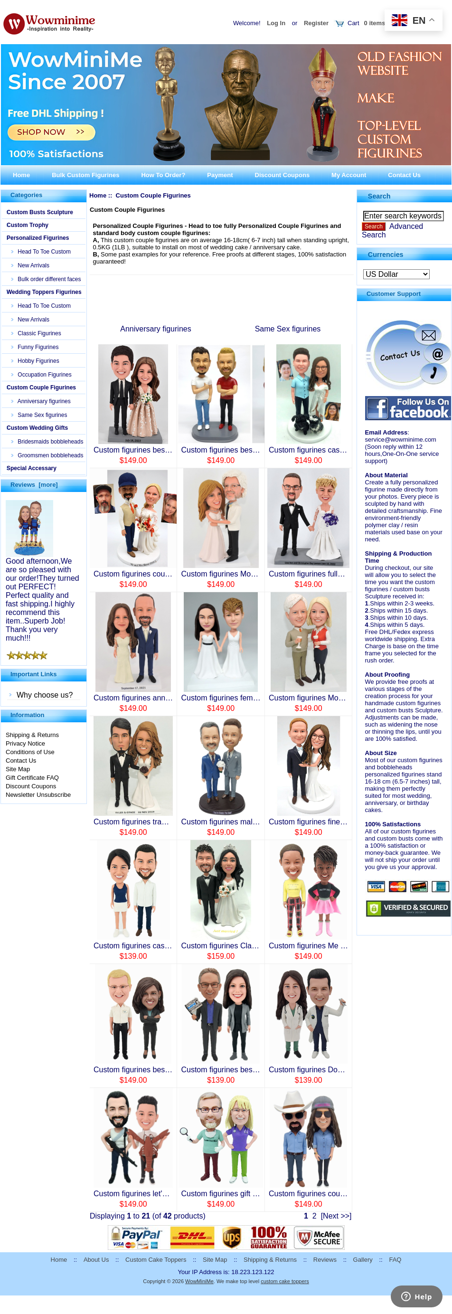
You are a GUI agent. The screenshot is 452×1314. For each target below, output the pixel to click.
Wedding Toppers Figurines (44, 292)
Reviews (325, 1259)
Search (379, 196)
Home (21, 175)
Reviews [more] (34, 484)
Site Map (18, 769)
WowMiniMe (199, 1281)
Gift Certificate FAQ (32, 777)
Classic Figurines (36, 333)
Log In (276, 23)
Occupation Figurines (41, 374)
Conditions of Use (30, 752)
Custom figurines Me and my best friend (336, 946)
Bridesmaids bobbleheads (47, 441)
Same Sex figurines (39, 415)
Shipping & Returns (32, 734)
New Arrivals (30, 265)
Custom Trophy (27, 225)
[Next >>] (336, 1216)
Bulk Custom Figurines (85, 175)
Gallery (363, 1259)
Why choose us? (45, 695)
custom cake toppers (285, 1281)
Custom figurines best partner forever (243, 1070)
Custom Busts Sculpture (40, 212)
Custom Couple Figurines (41, 387)
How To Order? (163, 175)
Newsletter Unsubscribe (38, 794)
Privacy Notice (25, 743)
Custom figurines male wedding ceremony (251, 822)
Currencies (386, 254)
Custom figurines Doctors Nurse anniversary (343, 1070)
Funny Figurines (34, 347)
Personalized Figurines (38, 238)
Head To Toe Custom (41, 251)
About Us (96, 1259)
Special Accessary (31, 468)
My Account (348, 175)
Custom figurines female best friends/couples (256, 698)
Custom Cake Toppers (155, 1259)
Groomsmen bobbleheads (47, 455)
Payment (220, 175)
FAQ (395, 1259)
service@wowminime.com (400, 439)
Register (316, 23)
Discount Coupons (282, 175)
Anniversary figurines (41, 401)
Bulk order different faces (46, 279)
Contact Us (404, 175)
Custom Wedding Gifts (37, 428)
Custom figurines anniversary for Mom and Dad (173, 698)
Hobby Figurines (35, 361)
